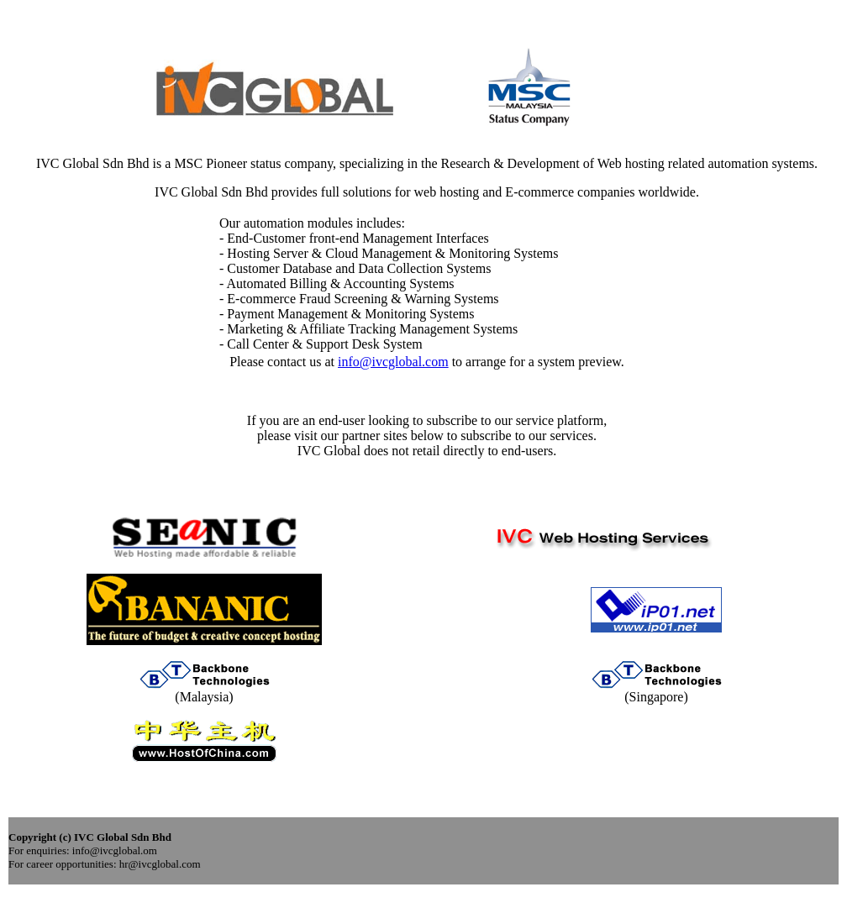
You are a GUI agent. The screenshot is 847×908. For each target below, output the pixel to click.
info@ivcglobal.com (393, 361)
